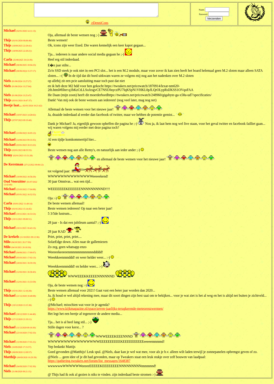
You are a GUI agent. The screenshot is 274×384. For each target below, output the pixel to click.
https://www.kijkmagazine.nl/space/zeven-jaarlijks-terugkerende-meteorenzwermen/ (105, 311)
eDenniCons (100, 25)
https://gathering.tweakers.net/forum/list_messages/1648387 (89, 363)
